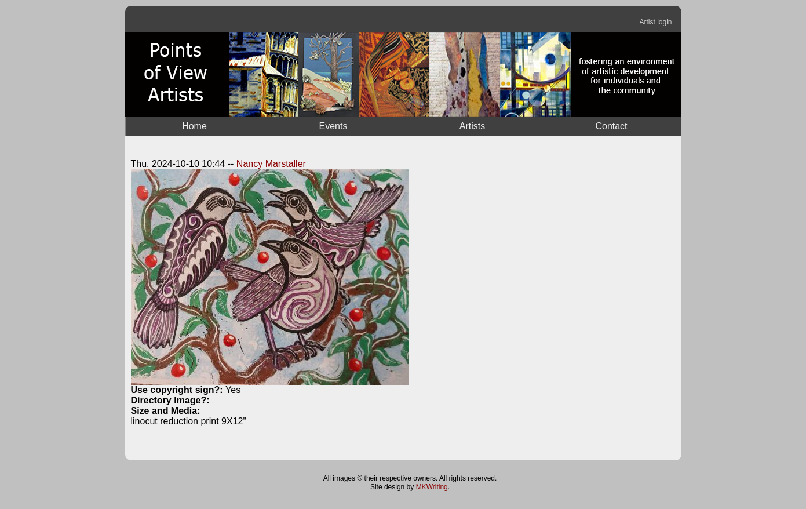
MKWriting (432, 487)
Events (333, 126)
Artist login (655, 22)
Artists (472, 126)
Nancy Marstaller (271, 164)
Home (194, 126)
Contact (611, 126)
